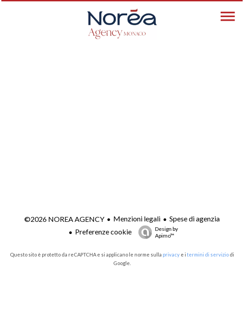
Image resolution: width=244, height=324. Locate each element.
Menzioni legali (136, 218)
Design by (156, 232)
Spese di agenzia (194, 218)
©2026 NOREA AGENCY (64, 219)
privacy (171, 254)
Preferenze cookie (103, 231)
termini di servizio (208, 254)
